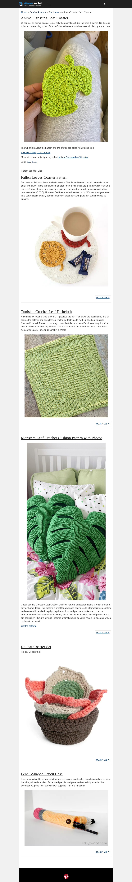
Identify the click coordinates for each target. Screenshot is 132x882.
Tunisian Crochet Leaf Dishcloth (46, 311)
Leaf (28, 162)
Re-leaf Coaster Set (36, 647)
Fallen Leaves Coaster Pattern (44, 177)
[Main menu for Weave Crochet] (49, 4)
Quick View (102, 297)
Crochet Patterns (38, 12)
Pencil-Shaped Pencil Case (42, 774)
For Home (54, 12)
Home (24, 12)
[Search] (105, 4)
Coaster (34, 162)
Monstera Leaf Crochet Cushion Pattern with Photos (61, 438)
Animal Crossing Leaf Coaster (36, 152)
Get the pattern (28, 626)
